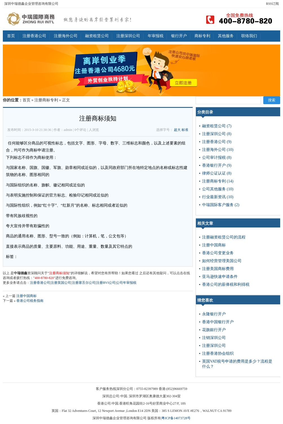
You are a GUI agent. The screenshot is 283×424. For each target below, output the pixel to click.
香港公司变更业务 (218, 253)
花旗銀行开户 (214, 330)
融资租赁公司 (97, 36)
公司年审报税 (126, 283)
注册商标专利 (46, 100)
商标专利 (202, 36)
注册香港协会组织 (218, 353)
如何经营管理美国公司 (222, 261)
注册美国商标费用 (218, 269)
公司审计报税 (216, 157)
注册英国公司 (61, 283)
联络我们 (249, 36)
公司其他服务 (217, 189)
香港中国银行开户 (218, 322)
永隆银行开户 (214, 314)
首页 (11, 36)
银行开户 (179, 36)
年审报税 (155, 36)
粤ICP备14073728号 (176, 418)
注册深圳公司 (128, 36)
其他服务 (226, 36)
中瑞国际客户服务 (220, 205)
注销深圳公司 (214, 338)
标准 (185, 130)
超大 (177, 130)
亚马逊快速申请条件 (220, 277)
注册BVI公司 (106, 283)
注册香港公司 (34, 36)
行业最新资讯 (217, 197)
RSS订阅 (272, 4)
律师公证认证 (216, 173)
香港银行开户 (216, 165)
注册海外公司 (66, 36)
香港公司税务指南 (29, 301)
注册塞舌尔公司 (84, 283)
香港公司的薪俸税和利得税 (225, 284)
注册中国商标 (26, 296)
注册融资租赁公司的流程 (224, 237)
